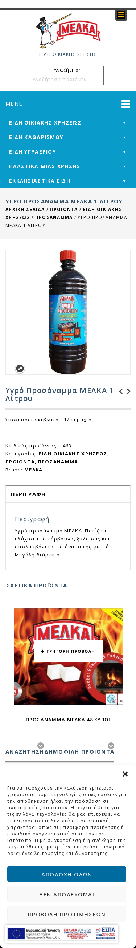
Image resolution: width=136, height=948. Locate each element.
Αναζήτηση (96, 79)
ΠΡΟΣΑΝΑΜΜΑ (54, 217)
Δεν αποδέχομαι (66, 894)
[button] (125, 774)
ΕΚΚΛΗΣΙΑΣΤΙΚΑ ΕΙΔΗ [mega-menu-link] (39, 180)
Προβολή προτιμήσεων (67, 914)
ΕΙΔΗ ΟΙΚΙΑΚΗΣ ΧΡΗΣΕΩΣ (72, 453)
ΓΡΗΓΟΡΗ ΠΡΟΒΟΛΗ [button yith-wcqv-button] (70, 651)
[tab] (68, 494)
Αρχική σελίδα (25, 209)
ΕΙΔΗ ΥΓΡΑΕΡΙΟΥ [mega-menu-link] (32, 151)
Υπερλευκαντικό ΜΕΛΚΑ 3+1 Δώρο (119, 392)
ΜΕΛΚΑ (33, 469)
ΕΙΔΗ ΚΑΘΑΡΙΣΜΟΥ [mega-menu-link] (36, 137)
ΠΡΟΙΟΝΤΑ (64, 209)
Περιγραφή (28, 494)
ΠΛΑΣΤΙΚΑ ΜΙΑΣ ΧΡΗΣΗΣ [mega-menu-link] (45, 166)
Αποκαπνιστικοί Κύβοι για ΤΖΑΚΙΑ (127, 392)
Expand (19, 368)
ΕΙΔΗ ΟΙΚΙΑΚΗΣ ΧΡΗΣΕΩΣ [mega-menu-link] (45, 122)
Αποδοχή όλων (66, 874)
